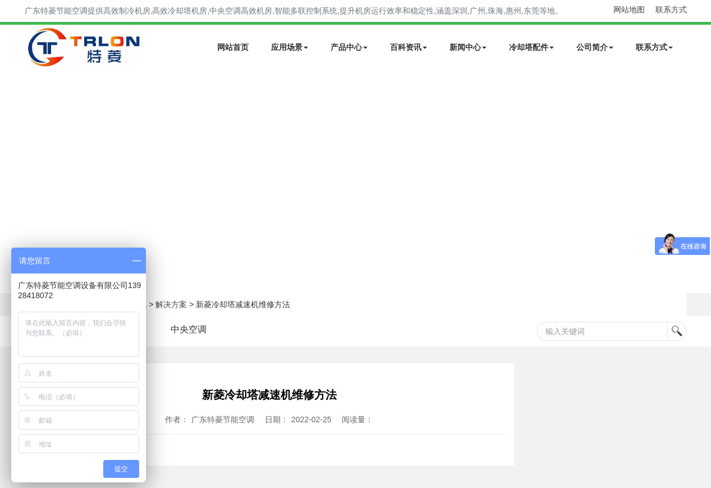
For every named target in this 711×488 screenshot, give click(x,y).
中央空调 (189, 329)
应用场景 (289, 47)
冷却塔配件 (531, 47)
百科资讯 (408, 47)
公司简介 (594, 47)
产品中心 (349, 47)
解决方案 (171, 304)
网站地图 (629, 9)
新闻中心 (468, 47)
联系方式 (671, 9)
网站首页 (233, 47)
